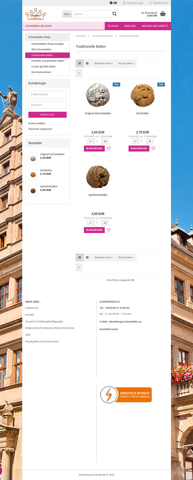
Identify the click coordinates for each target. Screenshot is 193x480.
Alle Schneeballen (41, 49)
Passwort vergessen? (40, 128)
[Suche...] (67, 13)
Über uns (130, 25)
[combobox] (103, 63)
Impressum (31, 307)
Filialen (113, 25)
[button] (113, 3)
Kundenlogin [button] (133, 3)
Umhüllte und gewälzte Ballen (47, 60)
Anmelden (47, 114)
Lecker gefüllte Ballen (43, 66)
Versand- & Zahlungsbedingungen (44, 321)
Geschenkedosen (41, 72)
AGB (27, 334)
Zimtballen (142, 113)
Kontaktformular (109, 329)
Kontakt (29, 314)
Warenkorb (94, 148)
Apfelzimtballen (98, 194)
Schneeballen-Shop (39, 25)
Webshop (84, 474)
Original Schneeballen (98, 113)
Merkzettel (158, 3)
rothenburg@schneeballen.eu (125, 321)
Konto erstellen (36, 123)
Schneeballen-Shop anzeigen (47, 43)
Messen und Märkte (155, 25)
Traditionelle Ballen (42, 55)
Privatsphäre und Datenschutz (42, 341)
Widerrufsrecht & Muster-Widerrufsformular (49, 327)
